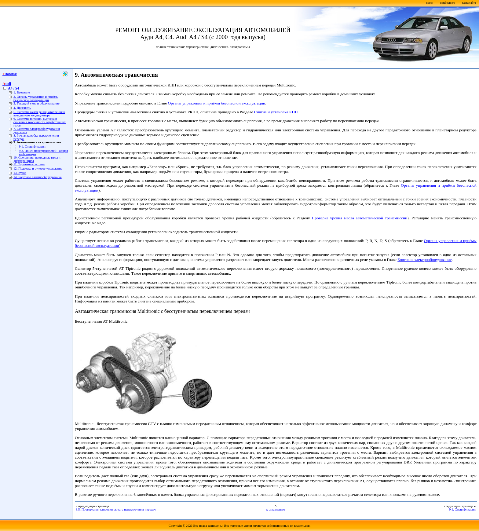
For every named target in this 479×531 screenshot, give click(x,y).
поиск (429, 2)
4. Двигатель (22, 107)
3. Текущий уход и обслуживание (36, 103)
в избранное (447, 2)
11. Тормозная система (29, 164)
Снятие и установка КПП (276, 112)
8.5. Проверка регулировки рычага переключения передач (115, 509)
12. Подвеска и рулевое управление (37, 168)
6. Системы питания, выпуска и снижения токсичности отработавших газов (39, 122)
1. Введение (21, 92)
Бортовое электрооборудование (424, 259)
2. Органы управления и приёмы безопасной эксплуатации (35, 98)
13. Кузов (19, 172)
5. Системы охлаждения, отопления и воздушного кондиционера (39, 113)
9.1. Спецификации (32, 146)
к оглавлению (275, 509)
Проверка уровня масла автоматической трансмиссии (360, 218)
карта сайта (469, 2)
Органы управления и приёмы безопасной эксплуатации (216, 103)
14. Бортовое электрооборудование (37, 177)
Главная (9, 73)
